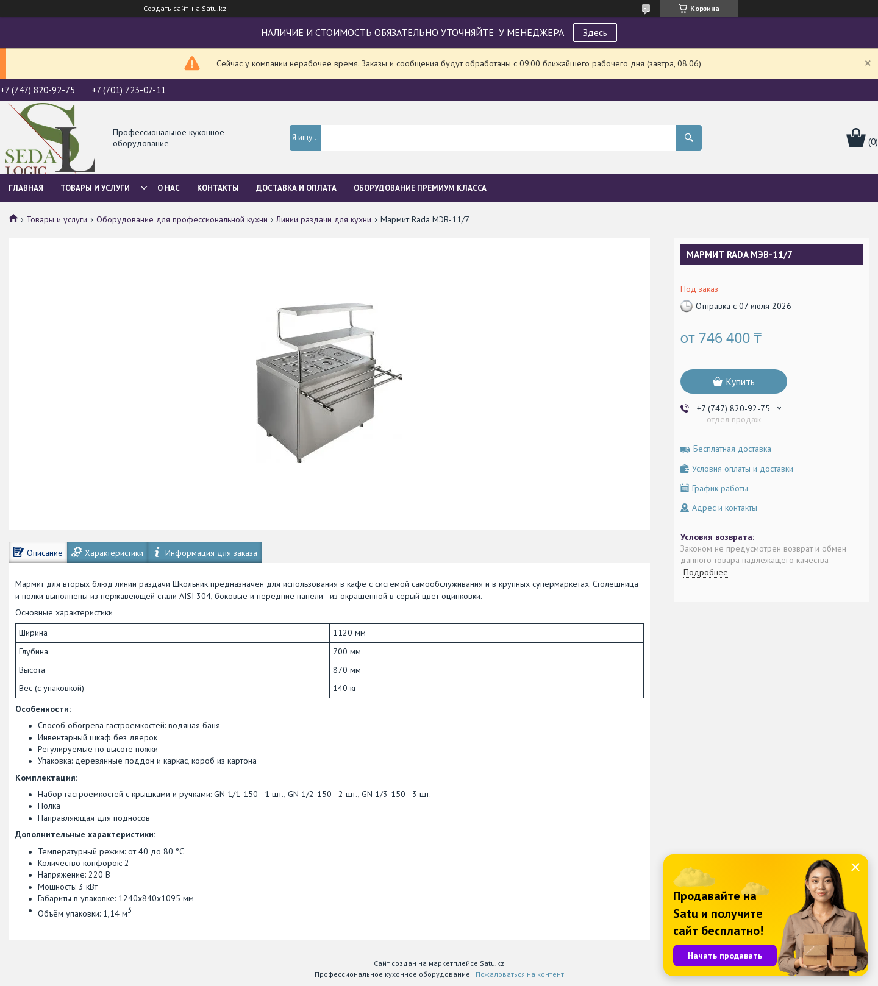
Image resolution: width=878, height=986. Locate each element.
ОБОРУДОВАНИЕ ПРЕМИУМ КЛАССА (420, 188)
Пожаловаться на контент (520, 974)
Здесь (595, 32)
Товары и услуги (95, 188)
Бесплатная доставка (732, 449)
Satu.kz (492, 963)
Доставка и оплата (296, 188)
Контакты (218, 188)
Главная (26, 188)
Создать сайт (165, 8)
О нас (168, 188)
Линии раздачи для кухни (323, 219)
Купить (740, 381)
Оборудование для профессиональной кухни (182, 219)
